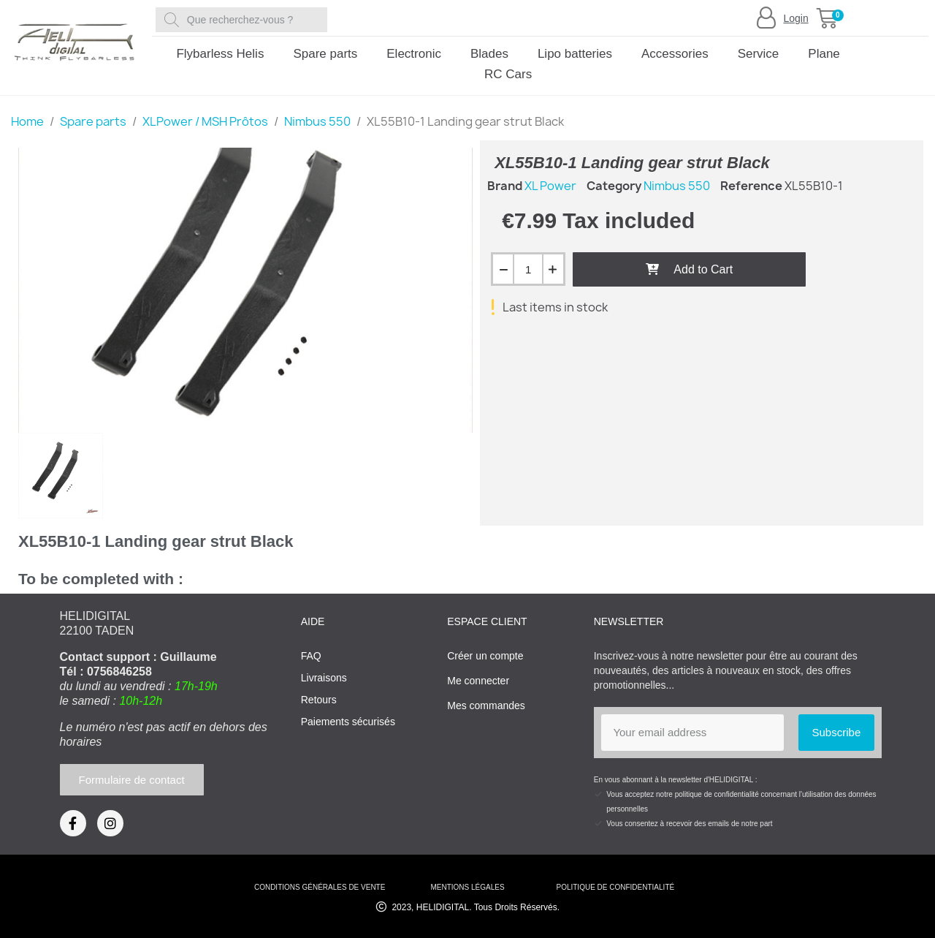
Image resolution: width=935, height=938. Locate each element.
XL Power (550, 186)
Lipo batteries (575, 54)
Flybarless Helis (220, 54)
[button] (827, 18)
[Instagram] (110, 823)
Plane (823, 54)
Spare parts (325, 54)
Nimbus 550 (677, 186)
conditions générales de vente (319, 887)
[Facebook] (73, 823)
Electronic (413, 54)
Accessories (675, 54)
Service (758, 54)
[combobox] (244, 19)
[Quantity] (528, 269)
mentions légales (467, 887)
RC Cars (508, 74)
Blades (489, 54)
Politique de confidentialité (615, 887)
